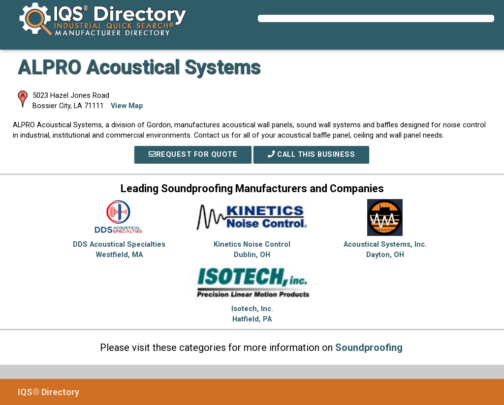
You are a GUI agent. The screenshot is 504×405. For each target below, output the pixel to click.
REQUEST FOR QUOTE (193, 154)
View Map (127, 106)
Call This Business (311, 154)
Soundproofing (369, 347)
